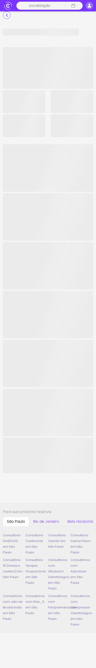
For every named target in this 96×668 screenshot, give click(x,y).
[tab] (16, 522)
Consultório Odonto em (57, 541)
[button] (73, 6)
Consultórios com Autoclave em (80, 571)
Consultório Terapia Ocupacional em (35, 571)
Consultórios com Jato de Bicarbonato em (13, 607)
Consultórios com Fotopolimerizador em (62, 607)
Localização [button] (39, 5)
